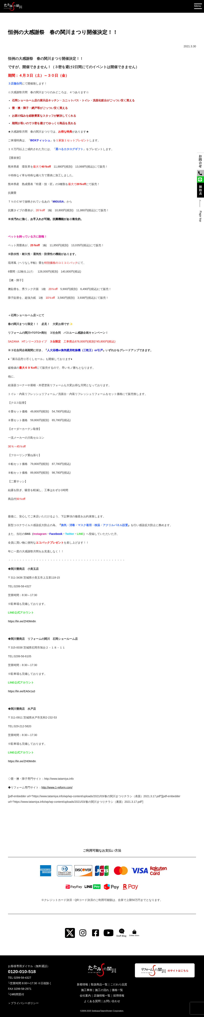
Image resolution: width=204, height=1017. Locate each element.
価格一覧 (117, 990)
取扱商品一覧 (99, 984)
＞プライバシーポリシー (23, 1003)
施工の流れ (102, 990)
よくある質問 (92, 1001)
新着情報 (82, 984)
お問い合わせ (111, 1001)
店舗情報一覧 (102, 995)
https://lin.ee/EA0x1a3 (21, 691)
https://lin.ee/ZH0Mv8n (22, 621)
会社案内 (85, 995)
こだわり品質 (118, 984)
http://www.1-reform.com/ (57, 787)
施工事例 (86, 990)
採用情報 (118, 995)
